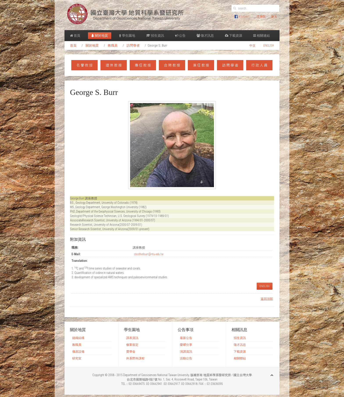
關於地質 (99, 36)
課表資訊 (132, 338)
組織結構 (78, 338)
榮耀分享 (186, 344)
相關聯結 (240, 358)
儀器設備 (78, 351)
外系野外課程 (135, 358)
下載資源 (233, 36)
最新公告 (186, 338)
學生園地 (127, 36)
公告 (180, 36)
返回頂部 (267, 298)
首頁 (75, 36)
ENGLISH (268, 45)
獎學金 (130, 351)
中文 (252, 45)
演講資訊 (186, 351)
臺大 (274, 16)
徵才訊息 (205, 36)
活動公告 (186, 358)
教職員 (113, 45)
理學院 (261, 16)
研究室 (76, 358)
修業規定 (132, 344)
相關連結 (261, 36)
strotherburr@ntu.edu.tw (148, 254)
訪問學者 (133, 45)
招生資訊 (155, 36)
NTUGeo (241, 16)
